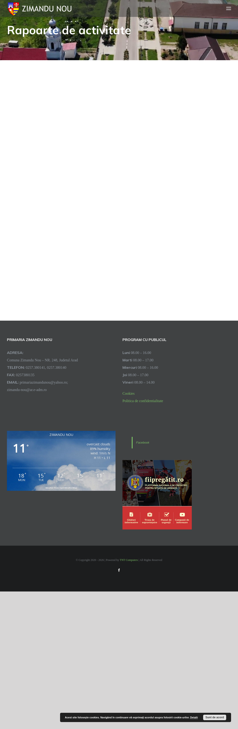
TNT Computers (129, 560)
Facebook (142, 442)
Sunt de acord (214, 717)
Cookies (128, 393)
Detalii (194, 717)
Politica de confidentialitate (142, 400)
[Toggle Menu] (228, 8)
